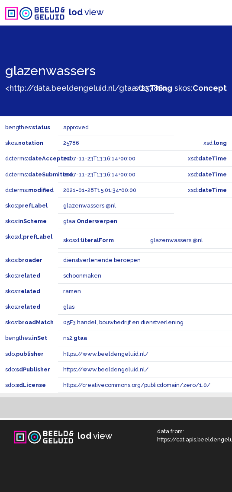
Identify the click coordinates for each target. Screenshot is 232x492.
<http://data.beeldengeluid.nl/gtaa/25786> (86, 88)
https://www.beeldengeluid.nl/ (105, 354)
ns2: (75, 338)
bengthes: (27, 127)
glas (68, 307)
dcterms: (38, 158)
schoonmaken (82, 275)
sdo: (153, 88)
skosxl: (28, 236)
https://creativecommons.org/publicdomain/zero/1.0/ (136, 385)
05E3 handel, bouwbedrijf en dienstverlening (123, 322)
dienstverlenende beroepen (102, 260)
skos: (200, 88)
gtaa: (90, 221)
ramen (72, 291)
